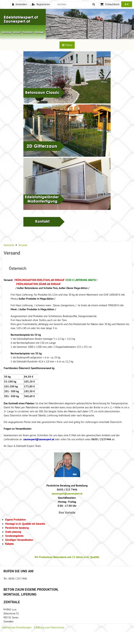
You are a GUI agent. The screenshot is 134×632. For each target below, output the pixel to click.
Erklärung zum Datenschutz (49, 627)
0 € (127, 4)
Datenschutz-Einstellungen (16, 627)
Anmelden (19, 4)
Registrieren (41, 4)
